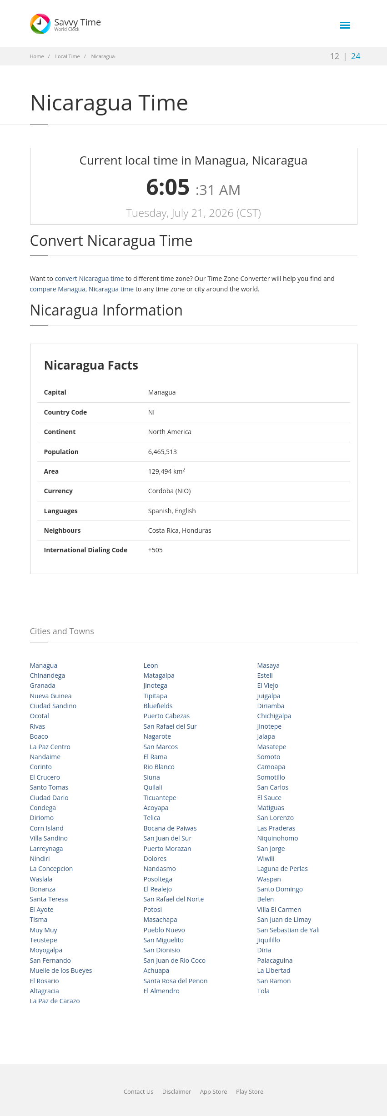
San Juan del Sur (168, 838)
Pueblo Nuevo (164, 930)
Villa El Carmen (279, 909)
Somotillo (271, 777)
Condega (43, 807)
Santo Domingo (280, 889)
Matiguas (271, 807)
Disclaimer (176, 1091)
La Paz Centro (50, 746)
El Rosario (44, 980)
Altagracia (44, 990)
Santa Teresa (49, 899)
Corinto (41, 766)
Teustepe (43, 940)
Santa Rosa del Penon (176, 980)
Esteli (265, 675)
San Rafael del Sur (170, 726)
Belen (265, 899)
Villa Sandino (49, 838)
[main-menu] (345, 25)
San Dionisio (162, 950)
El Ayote (42, 909)
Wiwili (266, 858)
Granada (42, 685)
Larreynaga (46, 848)
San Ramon (274, 980)
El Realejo (158, 889)
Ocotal (39, 715)
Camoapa (271, 766)
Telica (152, 817)
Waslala (41, 879)
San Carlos (273, 787)
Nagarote (157, 736)
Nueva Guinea (51, 695)
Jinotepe (269, 726)
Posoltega (158, 879)
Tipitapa (155, 695)
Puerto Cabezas (167, 715)
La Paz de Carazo (55, 1000)
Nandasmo (160, 868)
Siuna (152, 777)
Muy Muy (43, 930)
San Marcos (161, 746)
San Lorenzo (275, 817)
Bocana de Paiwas (170, 828)
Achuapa (157, 970)
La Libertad (274, 970)
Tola (263, 990)
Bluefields (158, 705)
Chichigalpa (274, 715)
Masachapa (160, 919)
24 (356, 55)
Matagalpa (159, 675)
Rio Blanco (159, 766)
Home (37, 56)
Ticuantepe (160, 797)
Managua (44, 665)
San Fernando (50, 960)
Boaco (39, 736)
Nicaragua (103, 56)
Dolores (155, 858)
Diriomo (42, 817)
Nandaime (45, 756)
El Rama (155, 756)
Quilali (153, 787)
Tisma (39, 919)
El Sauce (269, 797)
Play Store (249, 1091)
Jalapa (266, 736)
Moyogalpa (46, 950)
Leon (151, 665)
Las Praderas (276, 828)
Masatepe (271, 746)
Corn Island (47, 828)
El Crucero (45, 777)
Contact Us (139, 1091)
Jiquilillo (269, 940)
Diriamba (271, 705)
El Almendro (162, 990)
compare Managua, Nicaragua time (82, 289)
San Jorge (271, 848)
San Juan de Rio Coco (175, 960)
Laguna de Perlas (282, 868)
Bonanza (43, 889)
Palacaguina (275, 960)
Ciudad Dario (49, 797)
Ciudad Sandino (53, 705)
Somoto (269, 756)
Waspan (269, 879)
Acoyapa (156, 807)
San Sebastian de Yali (288, 930)
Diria (264, 950)
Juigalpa (269, 695)
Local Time (67, 56)
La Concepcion (51, 868)
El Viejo (268, 685)
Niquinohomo (277, 838)
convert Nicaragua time (89, 278)
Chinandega (47, 675)
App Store (213, 1091)
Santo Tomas (49, 787)
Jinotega (156, 685)
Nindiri (40, 858)
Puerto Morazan (167, 848)
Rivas (37, 726)
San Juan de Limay (284, 919)
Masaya (268, 665)
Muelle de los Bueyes (61, 970)
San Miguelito (164, 940)
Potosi (153, 909)
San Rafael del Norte (174, 899)
